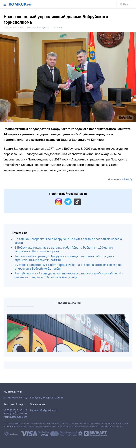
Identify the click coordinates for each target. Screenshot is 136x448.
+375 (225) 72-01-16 (15, 410)
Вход (124, 4)
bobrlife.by (127, 179)
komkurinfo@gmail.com (43, 410)
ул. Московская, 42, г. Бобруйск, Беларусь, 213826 (33, 397)
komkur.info (9, 426)
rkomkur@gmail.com (15, 417)
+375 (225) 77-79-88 (15, 413)
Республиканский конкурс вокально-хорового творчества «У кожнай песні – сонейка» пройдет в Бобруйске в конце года (69, 275)
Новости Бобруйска (38, 27)
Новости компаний (68, 303)
